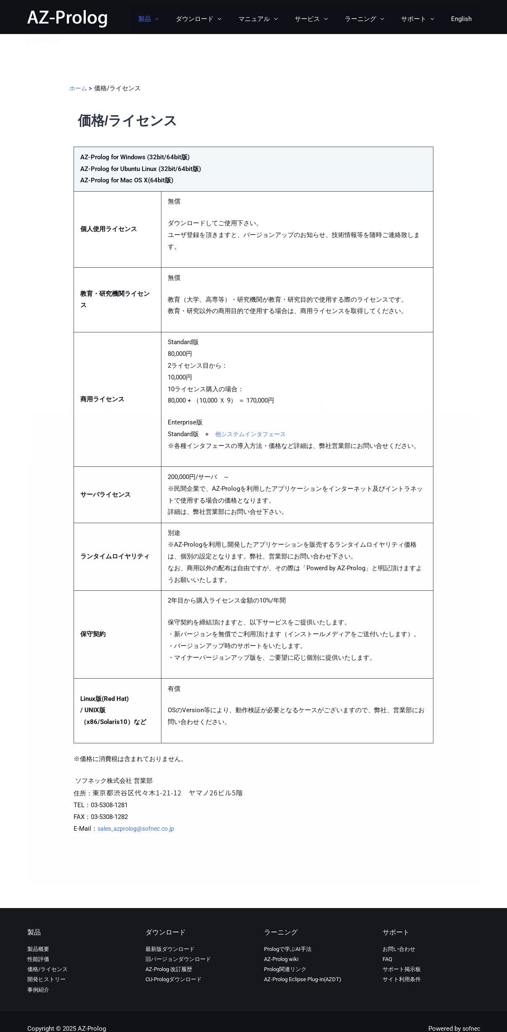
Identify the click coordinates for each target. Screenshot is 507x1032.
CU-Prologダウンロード (173, 979)
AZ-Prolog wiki (281, 959)
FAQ (387, 959)
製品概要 (38, 949)
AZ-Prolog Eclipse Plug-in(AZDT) (302, 979)
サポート (420, 19)
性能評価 (38, 959)
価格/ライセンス (47, 969)
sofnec (71, 40)
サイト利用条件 (402, 979)
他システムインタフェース (253, 434)
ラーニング (371, 19)
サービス (322, 19)
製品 (172, 19)
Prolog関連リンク (285, 969)
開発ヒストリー (46, 979)
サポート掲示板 (402, 969)
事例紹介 (38, 990)
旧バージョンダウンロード (178, 959)
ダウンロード (218, 19)
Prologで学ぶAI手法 (288, 949)
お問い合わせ (399, 949)
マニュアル (273, 19)
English (463, 19)
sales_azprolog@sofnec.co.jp (139, 828)
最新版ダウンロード (170, 949)
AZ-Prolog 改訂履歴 (168, 969)
